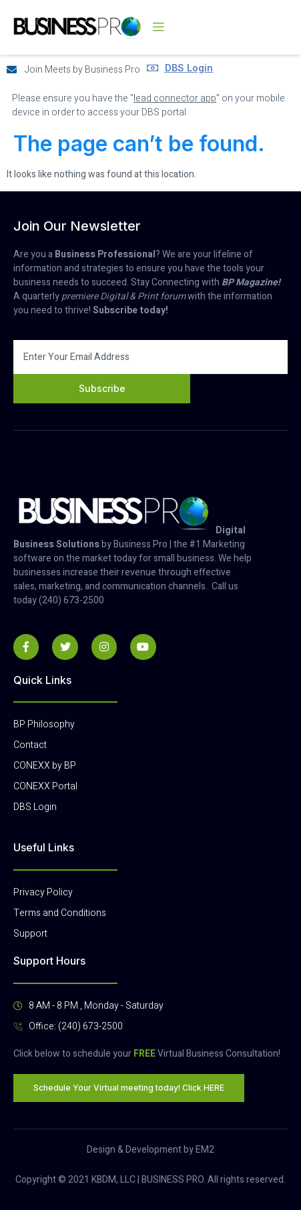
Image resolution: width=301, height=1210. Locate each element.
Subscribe (102, 388)
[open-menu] (158, 27)
